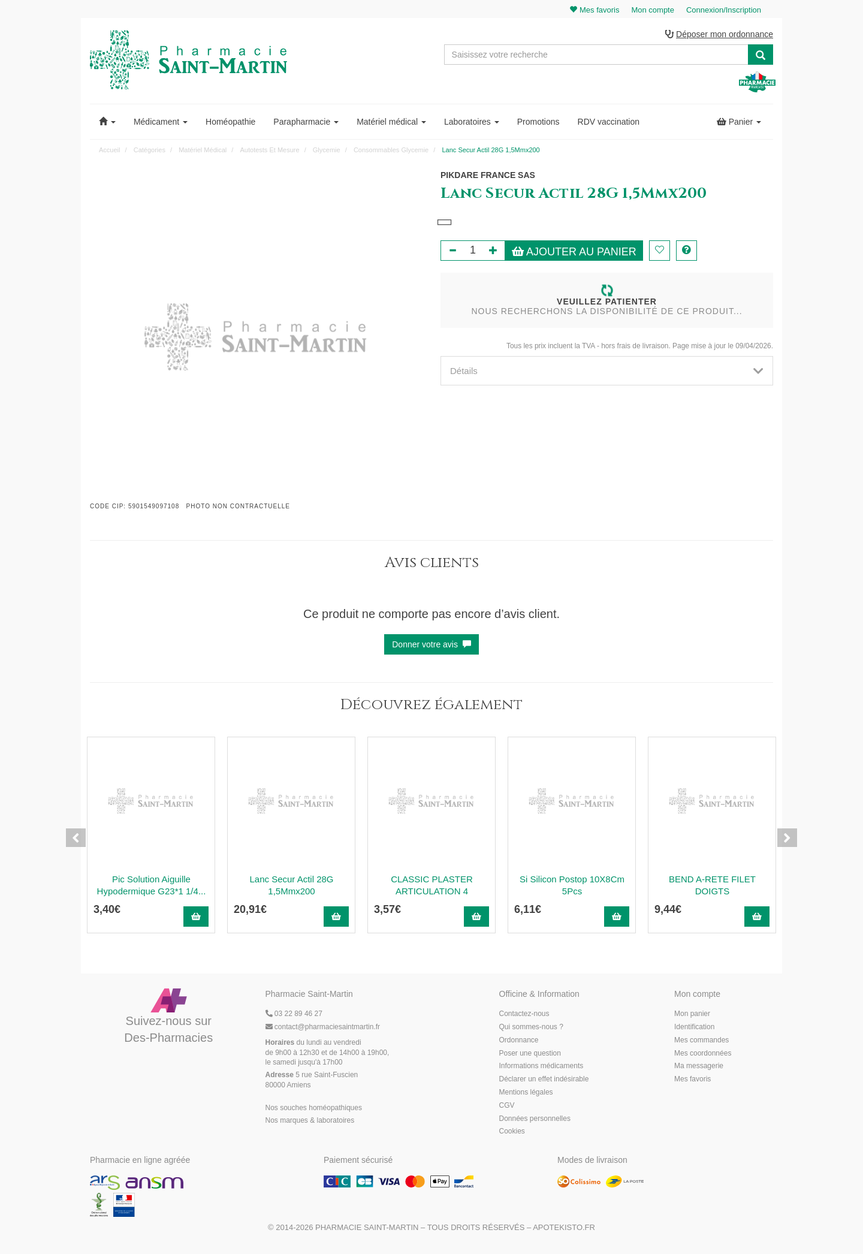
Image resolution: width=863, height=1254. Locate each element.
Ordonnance (519, 1040)
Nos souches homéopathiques (313, 1108)
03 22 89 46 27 (293, 1015)
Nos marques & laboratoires (310, 1121)
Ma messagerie (698, 1067)
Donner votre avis (431, 645)
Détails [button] (607, 371)
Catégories (149, 150)
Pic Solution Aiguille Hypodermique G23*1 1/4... (151, 886)
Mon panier (692, 1015)
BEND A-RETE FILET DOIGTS (712, 886)
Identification (694, 1027)
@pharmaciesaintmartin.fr (323, 1027)
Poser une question (530, 1054)
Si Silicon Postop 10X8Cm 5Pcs (572, 886)
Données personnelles (535, 1119)
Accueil (109, 150)
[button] (107, 122)
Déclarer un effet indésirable (544, 1080)
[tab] (607, 371)
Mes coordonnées (702, 1054)
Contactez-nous (524, 1015)
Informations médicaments (541, 1067)
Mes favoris (692, 1080)
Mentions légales (526, 1093)
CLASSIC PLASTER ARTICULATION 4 (432, 886)
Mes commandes (701, 1040)
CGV (507, 1106)
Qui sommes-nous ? (531, 1027)
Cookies (512, 1132)
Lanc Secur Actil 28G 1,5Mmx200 (291, 886)
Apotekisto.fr (564, 1227)
